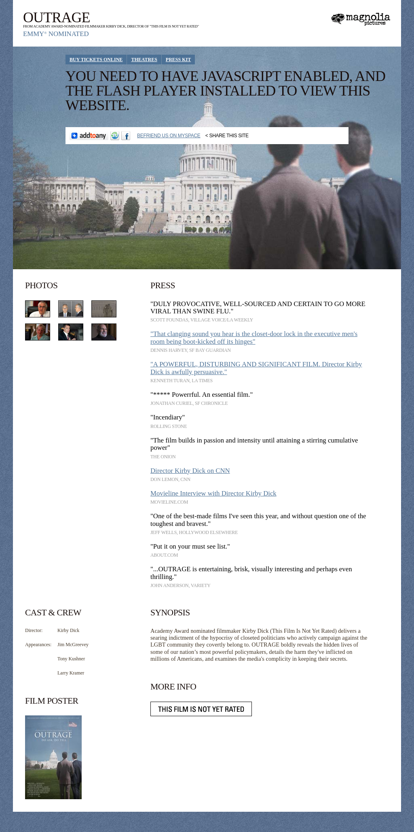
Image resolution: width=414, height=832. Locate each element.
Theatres (144, 59)
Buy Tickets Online (96, 59)
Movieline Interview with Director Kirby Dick (213, 493)
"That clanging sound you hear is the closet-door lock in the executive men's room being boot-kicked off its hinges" (253, 337)
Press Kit (178, 59)
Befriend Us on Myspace (169, 135)
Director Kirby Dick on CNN (190, 471)
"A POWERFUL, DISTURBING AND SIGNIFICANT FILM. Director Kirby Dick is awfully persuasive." (256, 367)
